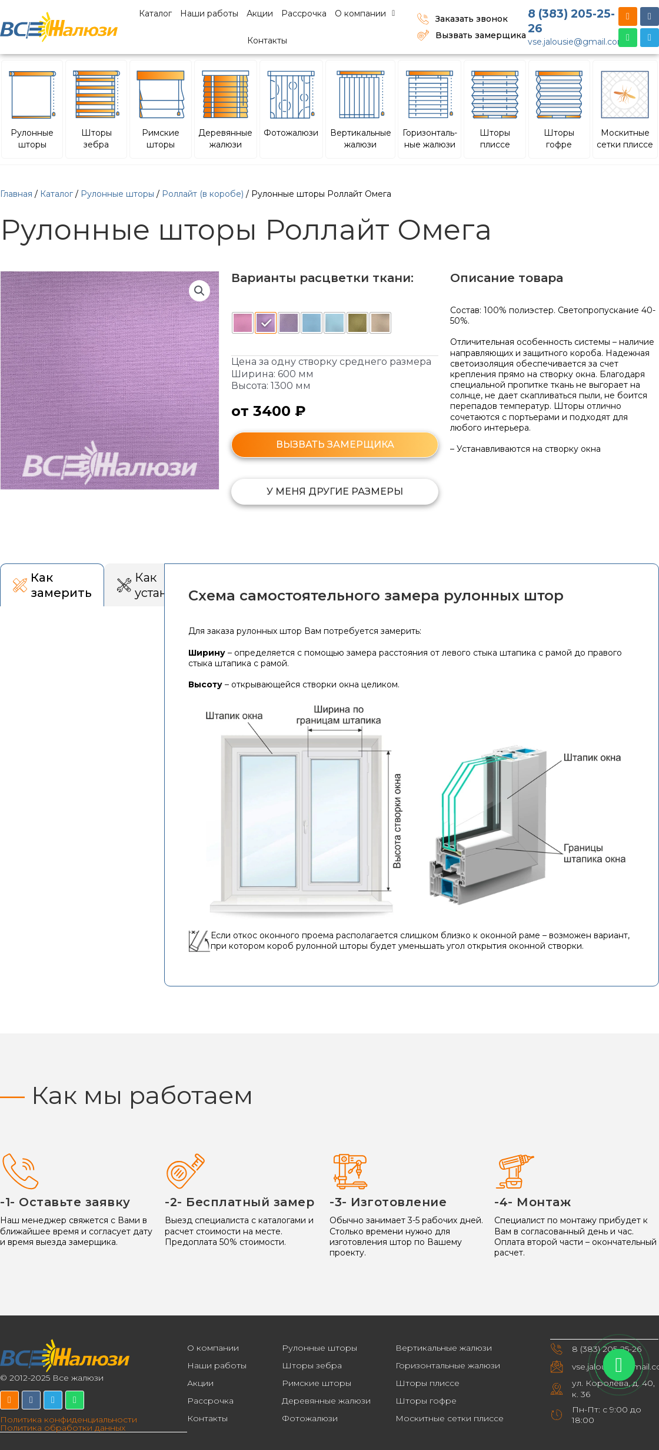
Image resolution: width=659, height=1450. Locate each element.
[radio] (242, 323)
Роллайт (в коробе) (203, 194)
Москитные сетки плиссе (449, 1418)
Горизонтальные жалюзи (447, 1365)
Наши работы (209, 13)
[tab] (52, 584)
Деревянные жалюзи (326, 1400)
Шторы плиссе (427, 1383)
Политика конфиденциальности (68, 1419)
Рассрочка (304, 13)
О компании (365, 14)
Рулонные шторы (117, 194)
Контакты (267, 40)
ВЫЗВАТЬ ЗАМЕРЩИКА (335, 444)
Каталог (155, 13)
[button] (199, 290)
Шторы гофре (426, 1400)
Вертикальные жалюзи (443, 1347)
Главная (16, 194)
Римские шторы (316, 1383)
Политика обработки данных (62, 1427)
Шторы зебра (312, 1365)
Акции (260, 13)
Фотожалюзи (310, 1418)
